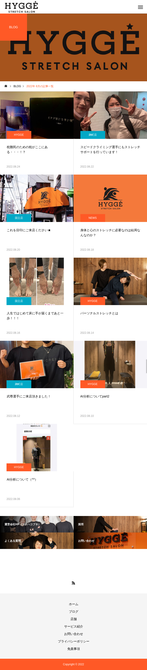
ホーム (73, 604)
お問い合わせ (73, 634)
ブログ (73, 611)
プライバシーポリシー (73, 641)
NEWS (93, 217)
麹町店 (93, 134)
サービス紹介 (73, 626)
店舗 (73, 619)
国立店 (19, 217)
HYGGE (19, 134)
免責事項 (73, 649)
